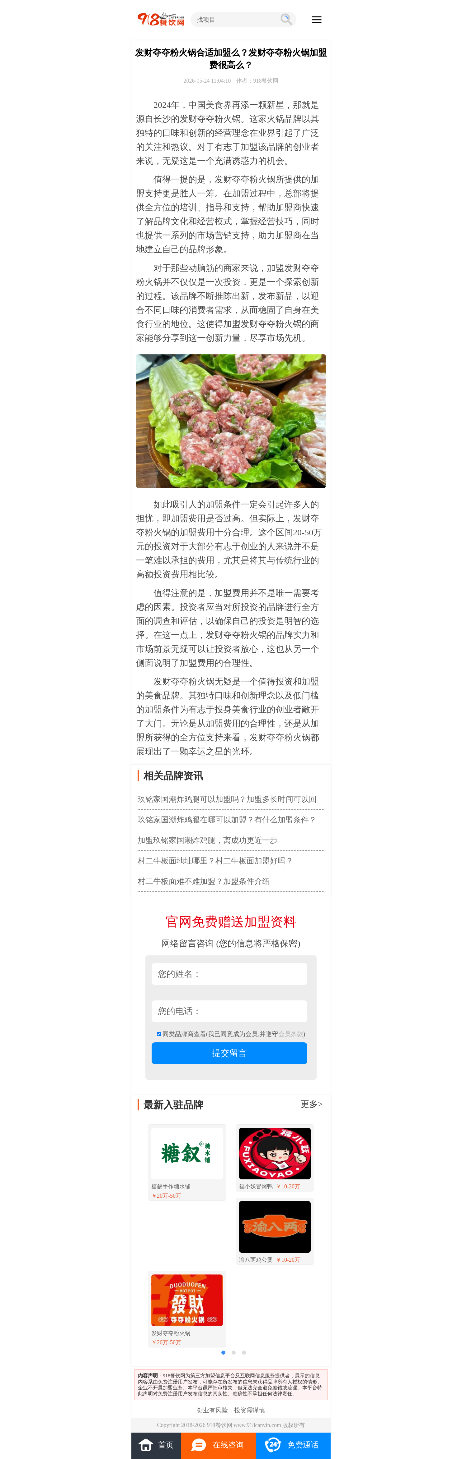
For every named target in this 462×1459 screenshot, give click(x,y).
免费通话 (291, 1444)
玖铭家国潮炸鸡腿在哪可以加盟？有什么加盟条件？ (227, 820)
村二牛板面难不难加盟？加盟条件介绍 (204, 881)
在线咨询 (217, 1444)
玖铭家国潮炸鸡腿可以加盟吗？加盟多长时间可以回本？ (227, 802)
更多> (311, 1104)
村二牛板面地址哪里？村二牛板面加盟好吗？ (215, 861)
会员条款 (290, 1034)
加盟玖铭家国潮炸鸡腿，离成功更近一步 (208, 840)
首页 (155, 1444)
